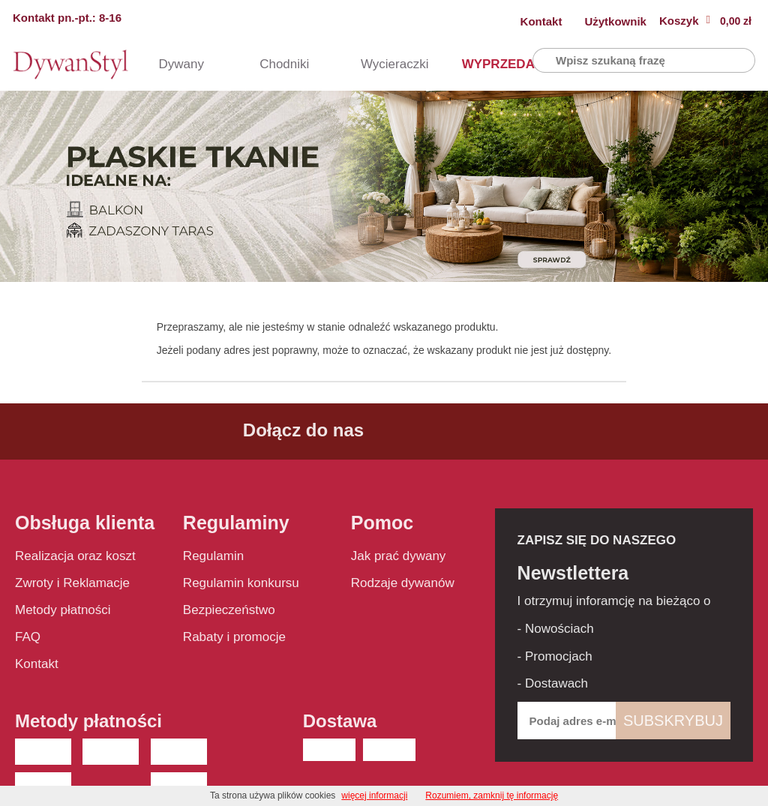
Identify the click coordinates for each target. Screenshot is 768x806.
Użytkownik (615, 21)
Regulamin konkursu (241, 583)
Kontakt (541, 21)
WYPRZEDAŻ (482, 64)
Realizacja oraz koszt (75, 556)
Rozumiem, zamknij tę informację (491, 795)
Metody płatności (63, 610)
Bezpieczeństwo (229, 610)
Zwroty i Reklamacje (72, 583)
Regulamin (213, 556)
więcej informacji (374, 795)
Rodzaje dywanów (402, 583)
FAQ (27, 637)
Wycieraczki (381, 64)
